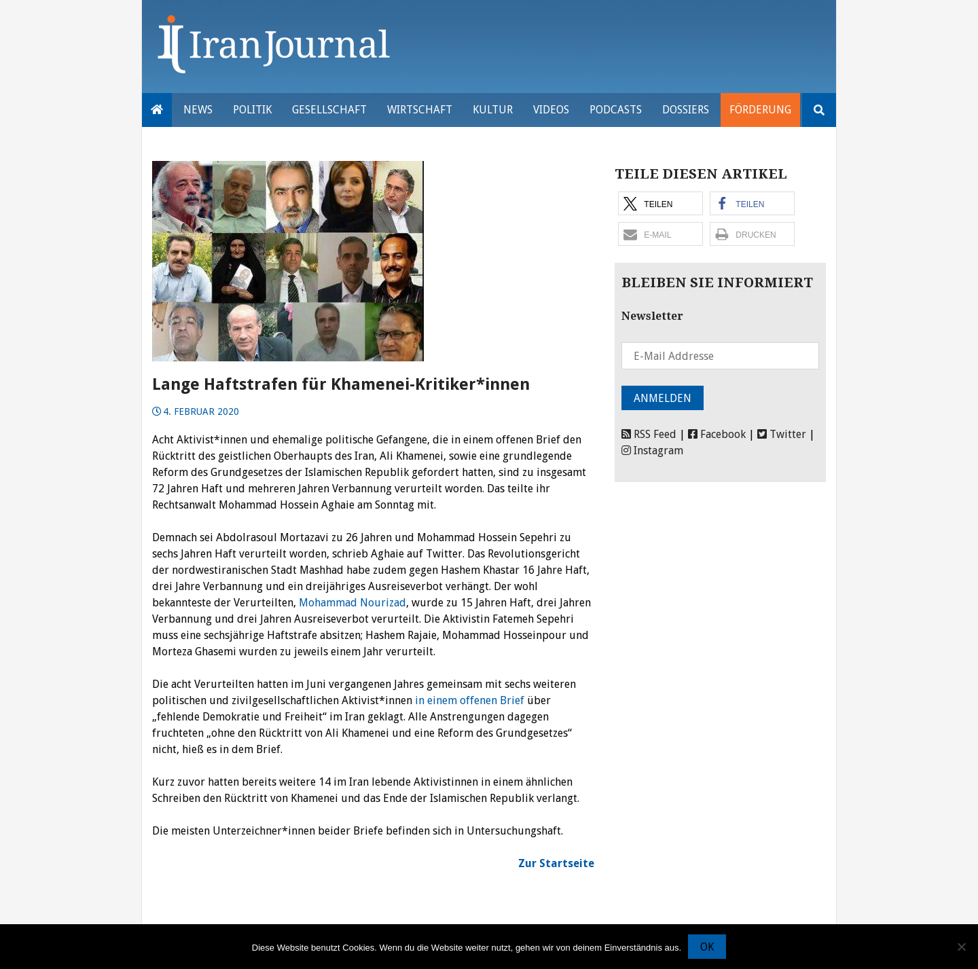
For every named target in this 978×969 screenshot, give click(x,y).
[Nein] (961, 946)
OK (707, 946)
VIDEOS (551, 109)
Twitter (781, 434)
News (198, 109)
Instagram (652, 450)
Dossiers (685, 109)
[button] (660, 203)
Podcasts (616, 109)
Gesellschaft (329, 109)
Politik (252, 109)
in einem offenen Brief (469, 700)
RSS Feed (648, 434)
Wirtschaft (419, 109)
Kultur (493, 109)
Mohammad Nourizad (352, 602)
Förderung (760, 109)
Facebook (717, 434)
